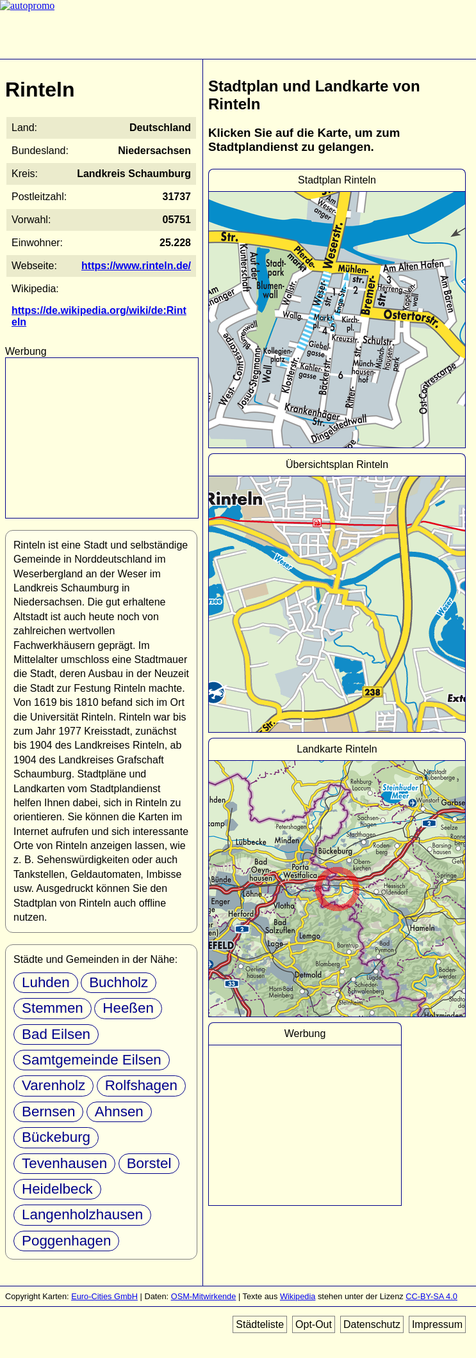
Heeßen (128, 1008)
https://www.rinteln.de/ (136, 265)
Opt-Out (313, 1324)
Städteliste (260, 1324)
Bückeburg (56, 1137)
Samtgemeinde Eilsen (91, 1060)
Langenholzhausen (82, 1214)
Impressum (437, 1324)
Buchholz (118, 982)
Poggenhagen (66, 1241)
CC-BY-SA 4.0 (431, 1296)
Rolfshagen (141, 1085)
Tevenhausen (64, 1163)
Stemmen (52, 1008)
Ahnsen (119, 1112)
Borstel (149, 1163)
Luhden (46, 982)
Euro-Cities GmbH (104, 1296)
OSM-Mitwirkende (203, 1296)
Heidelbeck (57, 1189)
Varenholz (53, 1085)
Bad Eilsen (56, 1034)
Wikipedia (297, 1296)
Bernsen (48, 1112)
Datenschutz (371, 1324)
